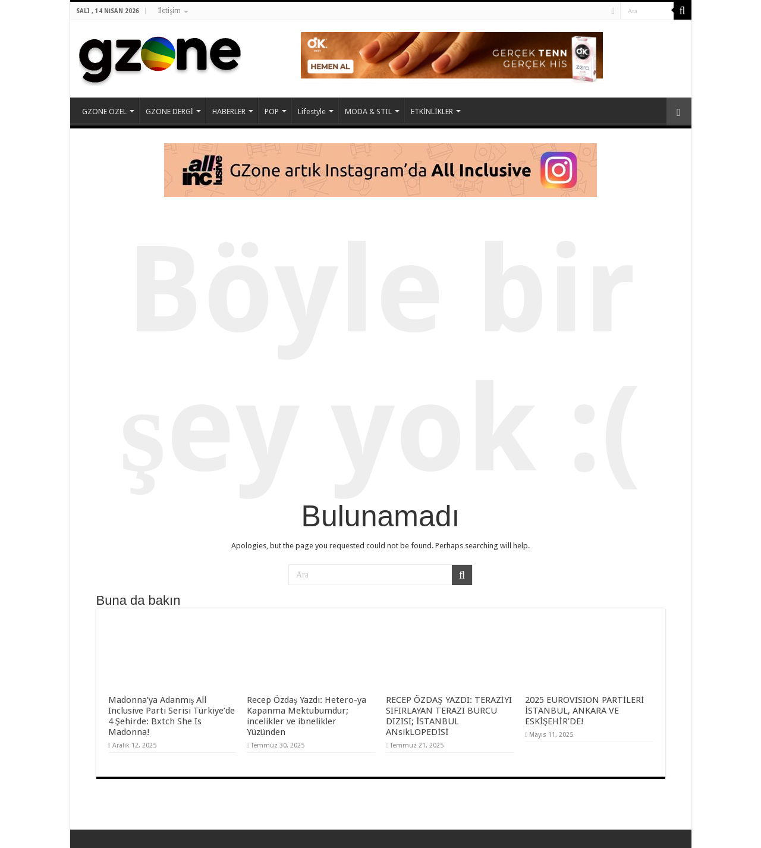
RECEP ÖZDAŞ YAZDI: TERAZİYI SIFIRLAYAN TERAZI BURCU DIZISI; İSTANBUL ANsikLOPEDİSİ (449, 716)
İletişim (169, 11)
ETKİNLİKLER (432, 111)
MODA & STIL (368, 111)
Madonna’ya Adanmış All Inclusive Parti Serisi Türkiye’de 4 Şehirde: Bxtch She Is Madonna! (171, 716)
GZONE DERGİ (169, 111)
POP (272, 111)
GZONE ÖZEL (104, 111)
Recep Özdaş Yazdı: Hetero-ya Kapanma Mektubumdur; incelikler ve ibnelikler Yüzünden (306, 716)
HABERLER (229, 111)
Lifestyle (312, 111)
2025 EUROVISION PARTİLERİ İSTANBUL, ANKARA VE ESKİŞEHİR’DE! (584, 711)
